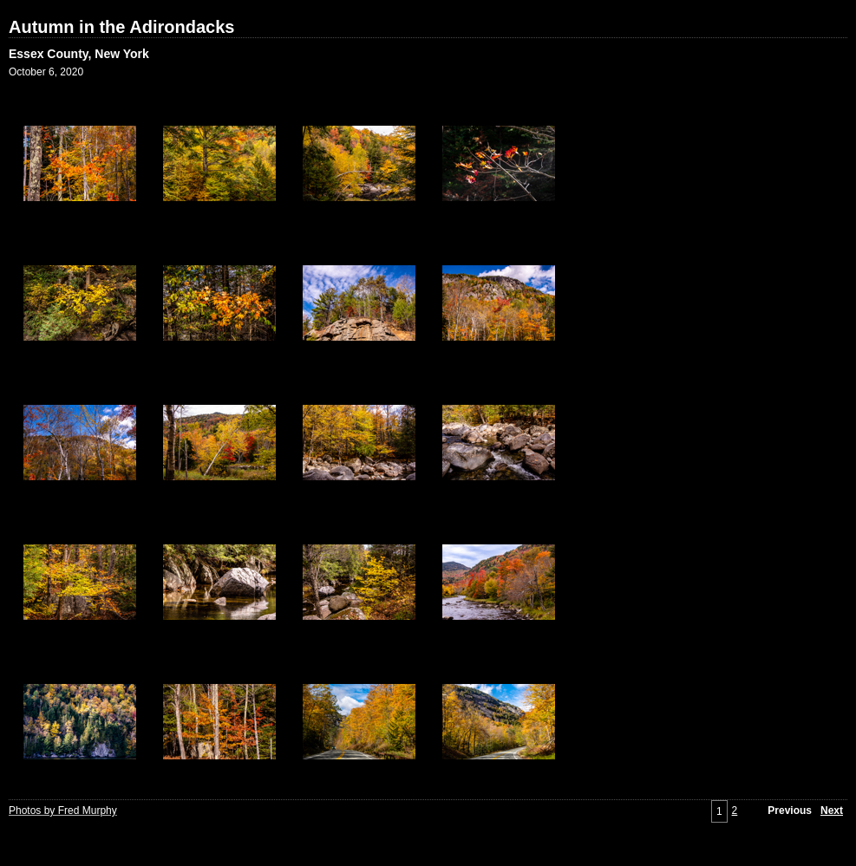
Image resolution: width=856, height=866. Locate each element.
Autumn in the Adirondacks (121, 26)
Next (831, 810)
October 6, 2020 (46, 72)
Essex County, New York (79, 54)
